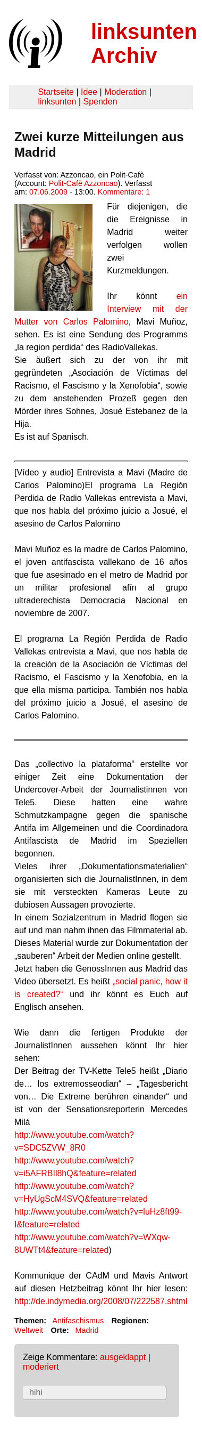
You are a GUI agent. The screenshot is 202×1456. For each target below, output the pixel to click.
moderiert (41, 1366)
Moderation (125, 91)
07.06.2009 (48, 192)
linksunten (57, 101)
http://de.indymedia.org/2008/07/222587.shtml (101, 1301)
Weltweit (28, 1330)
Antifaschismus (78, 1320)
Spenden (100, 101)
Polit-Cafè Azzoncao (83, 183)
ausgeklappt (123, 1357)
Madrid (86, 1330)
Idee (89, 91)
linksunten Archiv (144, 43)
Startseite (56, 91)
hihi (36, 1392)
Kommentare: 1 (124, 192)
